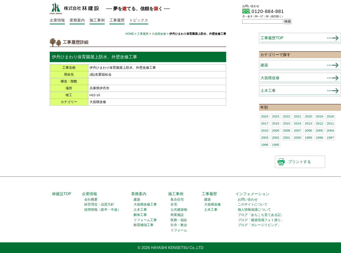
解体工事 (140, 215)
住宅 (173, 204)
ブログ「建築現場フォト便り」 (261, 220)
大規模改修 (159, 33)
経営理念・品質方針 (99, 204)
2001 (286, 137)
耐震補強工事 (143, 225)
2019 (319, 116)
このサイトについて (253, 204)
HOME (130, 33)
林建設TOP (61, 194)
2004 (330, 130)
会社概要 (91, 199)
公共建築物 (178, 209)
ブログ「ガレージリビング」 (259, 225)
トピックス (138, 20)
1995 (275, 144)
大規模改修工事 (145, 204)
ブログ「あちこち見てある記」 (261, 215)
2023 (275, 116)
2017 (264, 123)
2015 (286, 123)
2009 (275, 130)
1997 (330, 137)
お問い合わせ (248, 199)
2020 (308, 116)
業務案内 (77, 20)
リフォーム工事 (145, 220)
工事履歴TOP (271, 38)
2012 (319, 123)
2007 (297, 130)
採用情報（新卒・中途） (102, 209)
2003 (264, 137)
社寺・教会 (178, 225)
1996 (264, 144)
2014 (297, 123)
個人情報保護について (254, 209)
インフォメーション (252, 194)
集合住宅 (177, 199)
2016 (275, 123)
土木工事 (268, 91)
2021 (297, 116)
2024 (264, 116)
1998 (319, 137)
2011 (330, 123)
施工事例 (97, 20)
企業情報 (57, 20)
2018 (330, 116)
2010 (264, 130)
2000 (297, 137)
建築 (264, 65)
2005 (319, 130)
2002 (275, 137)
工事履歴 (117, 20)
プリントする (299, 162)
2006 (308, 130)
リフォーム (178, 230)
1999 (308, 137)
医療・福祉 (178, 220)
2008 (286, 130)
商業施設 (177, 215)
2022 (286, 116)
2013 (308, 123)
